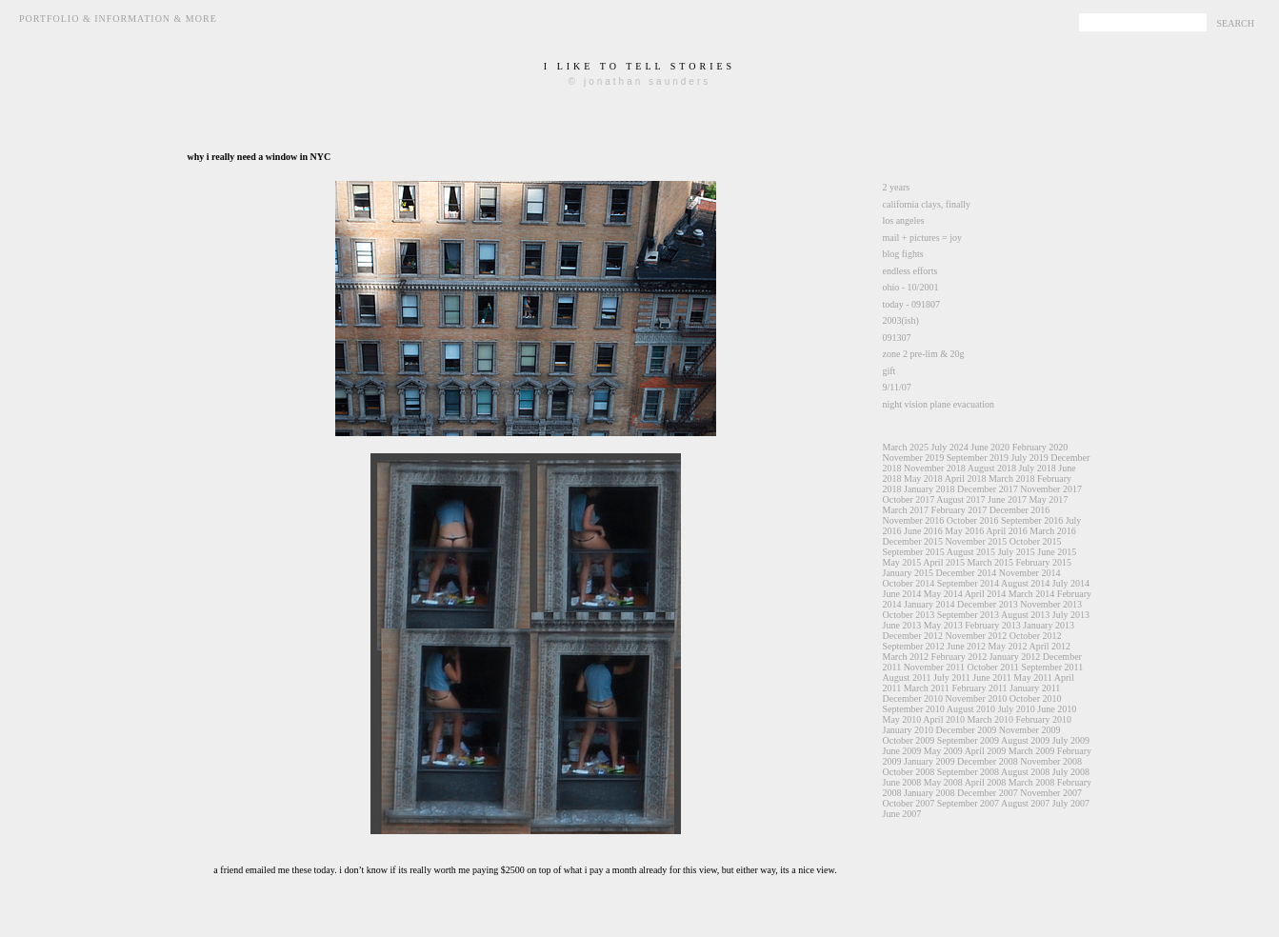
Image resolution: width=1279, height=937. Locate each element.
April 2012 (1049, 646)
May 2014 (943, 593)
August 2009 (1025, 740)
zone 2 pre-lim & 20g (924, 354)
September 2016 (1032, 520)
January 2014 (929, 604)
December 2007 (987, 792)
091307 (897, 337)
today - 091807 (912, 304)
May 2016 (964, 531)
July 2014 (1070, 583)
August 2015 (971, 552)
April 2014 (986, 593)
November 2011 (934, 667)
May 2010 (902, 719)
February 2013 (993, 625)
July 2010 (1016, 709)
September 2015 (914, 552)
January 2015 (908, 573)
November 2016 (914, 520)
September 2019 (978, 457)
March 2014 (1032, 593)
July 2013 (1070, 614)
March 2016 (1052, 531)
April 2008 (986, 782)
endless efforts (910, 271)
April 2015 (944, 562)
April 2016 (1007, 531)
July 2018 (1037, 468)
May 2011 (1032, 677)
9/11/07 (897, 387)
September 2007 (968, 803)
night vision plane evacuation (938, 404)
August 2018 (992, 468)
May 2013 (943, 625)
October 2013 (909, 614)
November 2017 (1051, 489)
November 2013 (1051, 604)
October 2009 (909, 740)
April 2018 (966, 478)
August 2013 (1025, 614)
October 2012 (1035, 635)
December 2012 (913, 635)
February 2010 (1044, 719)
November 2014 (1030, 573)
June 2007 (902, 813)
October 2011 (992, 667)
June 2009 (902, 751)
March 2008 (1032, 782)
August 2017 (960, 499)
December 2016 (1019, 510)
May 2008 (943, 782)
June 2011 (991, 677)
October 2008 (909, 772)
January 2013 (1048, 625)
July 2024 (950, 447)
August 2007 (1025, 803)
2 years (896, 187)
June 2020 (989, 447)
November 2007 (1051, 792)
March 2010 (990, 719)
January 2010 (908, 730)
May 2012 (1008, 646)
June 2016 (923, 531)
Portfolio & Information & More (118, 18)
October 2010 (1035, 698)
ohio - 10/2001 (911, 287)
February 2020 (1040, 447)
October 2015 (1035, 541)
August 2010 (971, 709)
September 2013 (968, 614)
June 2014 (902, 593)
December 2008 (987, 761)
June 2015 (1056, 552)
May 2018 (923, 478)
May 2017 (1048, 499)
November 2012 (977, 635)
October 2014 (909, 583)
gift (889, 371)
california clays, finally (926, 204)
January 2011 (1034, 688)
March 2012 (906, 656)
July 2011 (951, 677)
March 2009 (1032, 751)
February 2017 (959, 510)
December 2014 (966, 573)
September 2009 (968, 740)
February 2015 (1044, 562)
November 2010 (977, 698)
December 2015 (913, 541)
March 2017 (906, 510)
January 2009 (929, 761)
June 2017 (1007, 499)
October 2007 (909, 803)
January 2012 (1015, 656)
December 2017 (987, 489)
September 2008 (968, 772)
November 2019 (914, 457)
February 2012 (959, 656)
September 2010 (914, 709)
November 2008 (1051, 761)
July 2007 (1070, 803)
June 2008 (902, 782)
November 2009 (1030, 730)
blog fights (903, 254)
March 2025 (906, 447)
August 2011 (907, 677)
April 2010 (944, 719)
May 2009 (943, 751)
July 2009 (1070, 740)
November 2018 (935, 468)
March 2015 (990, 562)
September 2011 (1052, 667)
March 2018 (1012, 478)
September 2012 (914, 646)
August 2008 (1025, 772)
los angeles (904, 220)
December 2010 (913, 698)
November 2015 (977, 541)
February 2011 (979, 688)
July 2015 (1016, 552)
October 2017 (909, 499)
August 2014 (1025, 583)
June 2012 (966, 646)
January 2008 (929, 792)
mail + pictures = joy (923, 237)
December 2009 (966, 730)
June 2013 (902, 625)
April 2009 (986, 751)
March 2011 (926, 688)
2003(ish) (901, 320)
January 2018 (929, 489)
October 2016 (973, 520)
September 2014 (968, 583)
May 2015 (902, 562)
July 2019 (1029, 457)
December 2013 (987, 604)
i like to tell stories (639, 66)
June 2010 (1056, 709)
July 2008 (1070, 772)
